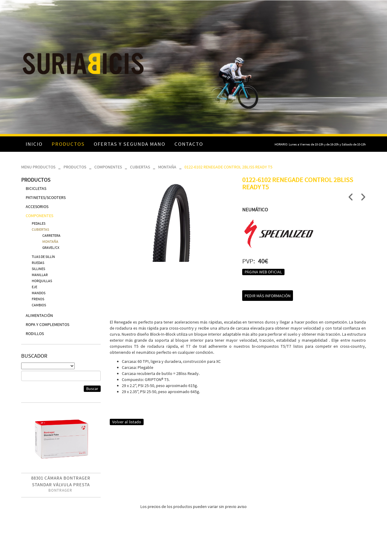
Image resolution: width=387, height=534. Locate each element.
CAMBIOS (39, 305)
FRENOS (38, 299)
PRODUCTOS (74, 167)
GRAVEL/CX (50, 247)
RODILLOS (35, 333)
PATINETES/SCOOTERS (46, 197)
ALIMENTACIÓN (39, 315)
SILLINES (38, 268)
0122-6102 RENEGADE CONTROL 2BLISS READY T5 (228, 167)
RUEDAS (38, 262)
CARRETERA (51, 235)
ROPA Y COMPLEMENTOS (47, 324)
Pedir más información (268, 295)
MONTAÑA (167, 167)
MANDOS (38, 293)
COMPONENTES (108, 167)
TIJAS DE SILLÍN (43, 256)
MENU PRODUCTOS (38, 167)
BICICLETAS (36, 188)
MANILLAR (40, 274)
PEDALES (38, 223)
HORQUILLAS (42, 280)
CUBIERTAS (140, 167)
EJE (34, 287)
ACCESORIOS (37, 206)
